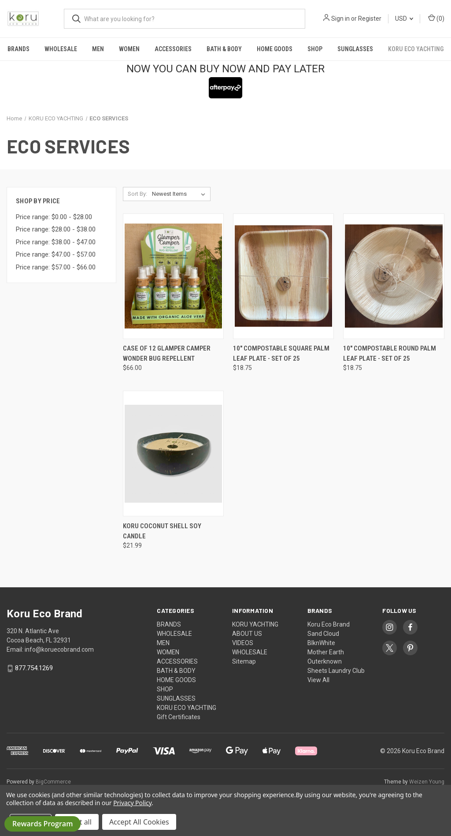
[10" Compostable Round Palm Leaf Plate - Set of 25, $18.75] (393, 276)
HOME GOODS (274, 48)
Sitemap (244, 661)
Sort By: (137, 193)
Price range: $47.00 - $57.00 (56, 254)
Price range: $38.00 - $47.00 (56, 242)
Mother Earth (325, 652)
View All (318, 679)
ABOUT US (247, 633)
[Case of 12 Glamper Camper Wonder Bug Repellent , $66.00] (173, 276)
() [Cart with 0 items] (436, 18)
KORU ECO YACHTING (416, 48)
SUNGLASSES (355, 48)
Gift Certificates (178, 716)
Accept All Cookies (139, 822)
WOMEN (129, 48)
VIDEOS (242, 642)
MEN (98, 48)
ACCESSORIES (173, 48)
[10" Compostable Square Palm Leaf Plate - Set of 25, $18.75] (283, 276)
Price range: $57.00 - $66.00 (56, 267)
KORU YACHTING (255, 624)
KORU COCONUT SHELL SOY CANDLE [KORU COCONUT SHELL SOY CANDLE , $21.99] (162, 531)
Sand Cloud (323, 633)
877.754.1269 (34, 668)
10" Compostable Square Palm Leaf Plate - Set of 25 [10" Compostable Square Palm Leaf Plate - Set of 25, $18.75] (281, 353)
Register (369, 18)
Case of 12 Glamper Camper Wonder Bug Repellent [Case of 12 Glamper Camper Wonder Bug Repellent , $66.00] (167, 353)
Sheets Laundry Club (336, 670)
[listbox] (180, 194)
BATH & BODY (224, 48)
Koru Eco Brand (328, 624)
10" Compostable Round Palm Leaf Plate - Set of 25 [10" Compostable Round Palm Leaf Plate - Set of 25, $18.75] (389, 353)
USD (404, 18)
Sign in (340, 18)
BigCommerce (53, 782)
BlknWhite (321, 642)
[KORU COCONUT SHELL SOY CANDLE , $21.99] (173, 453)
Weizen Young (426, 782)
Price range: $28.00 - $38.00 (56, 229)
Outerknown (324, 661)
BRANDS (18, 48)
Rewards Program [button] (42, 824)
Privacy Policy (132, 803)
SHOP (314, 48)
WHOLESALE (60, 48)
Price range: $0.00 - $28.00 (54, 217)
